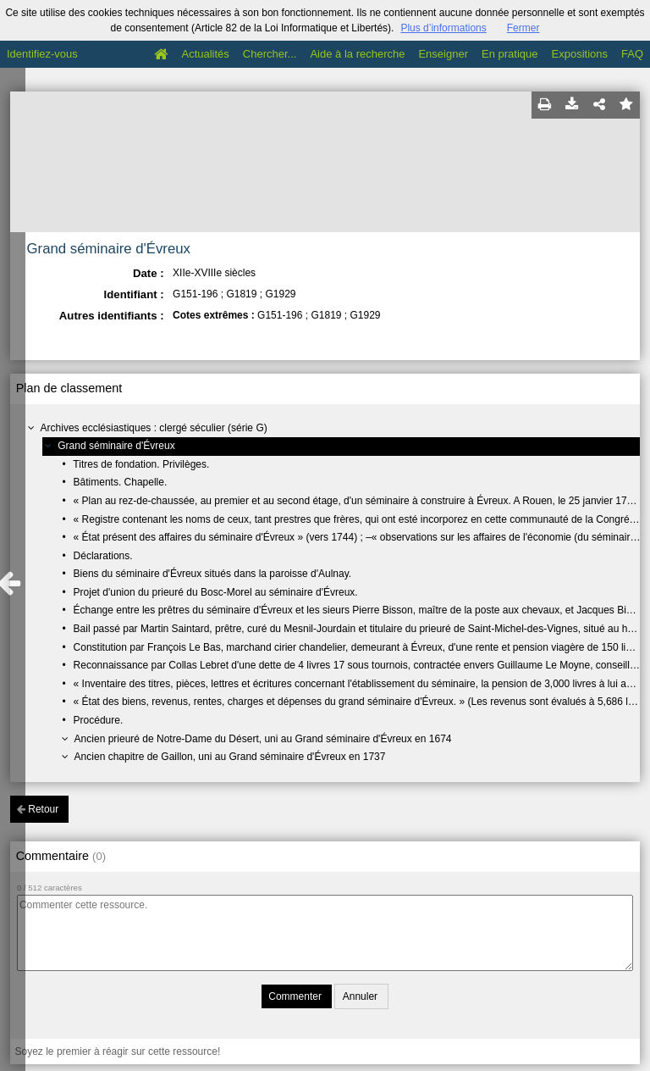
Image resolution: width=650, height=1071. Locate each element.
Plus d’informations (443, 28)
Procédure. (99, 720)
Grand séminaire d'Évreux (116, 446)
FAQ (632, 53)
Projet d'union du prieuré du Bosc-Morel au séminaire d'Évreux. (216, 592)
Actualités (205, 53)
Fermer (523, 28)
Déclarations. (103, 556)
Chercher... (270, 53)
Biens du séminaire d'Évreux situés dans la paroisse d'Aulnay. (213, 574)
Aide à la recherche (357, 53)
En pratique (510, 53)
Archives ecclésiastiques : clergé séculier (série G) (154, 428)
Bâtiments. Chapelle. (121, 482)
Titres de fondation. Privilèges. (141, 464)
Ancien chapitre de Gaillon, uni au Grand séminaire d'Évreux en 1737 (230, 757)
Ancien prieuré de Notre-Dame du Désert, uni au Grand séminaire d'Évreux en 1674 (263, 739)
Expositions (580, 53)
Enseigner (443, 53)
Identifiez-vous (42, 53)
